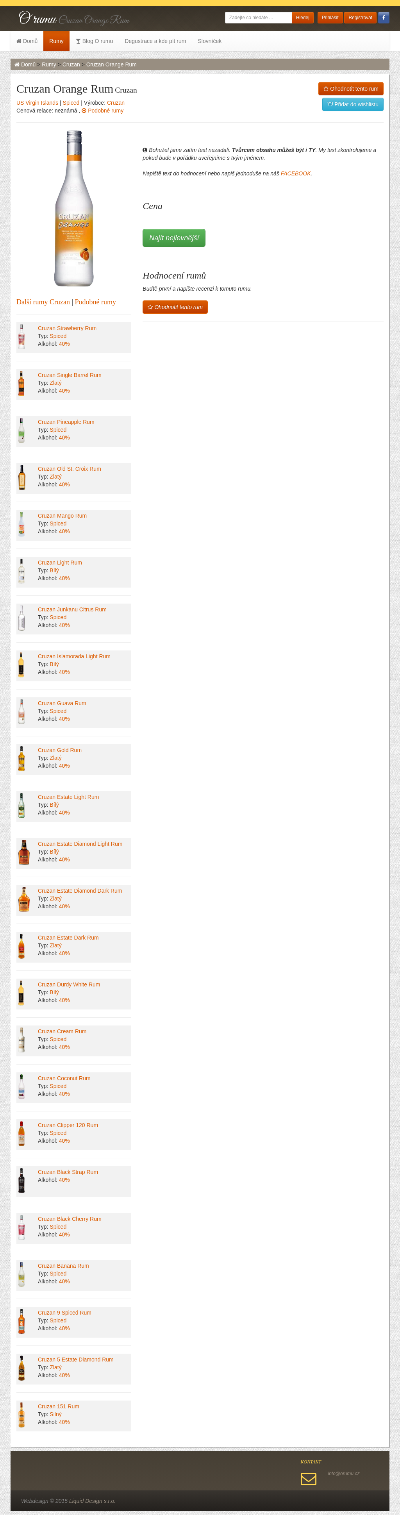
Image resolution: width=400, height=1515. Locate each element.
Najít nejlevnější (174, 238)
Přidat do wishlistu (353, 104)
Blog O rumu (94, 41)
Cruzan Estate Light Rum (68, 797)
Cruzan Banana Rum (63, 1266)
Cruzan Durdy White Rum (69, 984)
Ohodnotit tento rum (351, 89)
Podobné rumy (102, 110)
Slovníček (209, 41)
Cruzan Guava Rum (62, 703)
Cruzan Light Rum (60, 562)
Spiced (71, 103)
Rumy (56, 41)
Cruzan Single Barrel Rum (70, 375)
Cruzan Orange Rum (111, 64)
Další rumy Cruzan (43, 302)
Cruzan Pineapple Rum (66, 422)
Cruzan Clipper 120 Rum (68, 1125)
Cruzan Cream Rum (62, 1031)
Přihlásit (330, 17)
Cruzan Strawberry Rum (67, 328)
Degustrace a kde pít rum (155, 41)
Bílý (54, 570)
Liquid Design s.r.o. (92, 1501)
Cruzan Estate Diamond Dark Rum (80, 891)
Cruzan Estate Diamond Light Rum (80, 844)
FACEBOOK (296, 173)
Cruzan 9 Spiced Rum (64, 1313)
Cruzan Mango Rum (62, 516)
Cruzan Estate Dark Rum (68, 937)
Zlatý (55, 383)
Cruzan (71, 64)
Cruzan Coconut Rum (64, 1078)
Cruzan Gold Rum (60, 750)
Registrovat (360, 17)
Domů (27, 41)
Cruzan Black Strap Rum (68, 1172)
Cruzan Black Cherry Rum (70, 1219)
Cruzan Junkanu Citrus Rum (72, 609)
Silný (55, 1414)
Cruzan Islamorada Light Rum (74, 656)
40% (64, 344)
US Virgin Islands (37, 103)
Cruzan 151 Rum (58, 1406)
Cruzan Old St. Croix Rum (69, 469)
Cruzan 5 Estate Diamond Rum (76, 1359)
